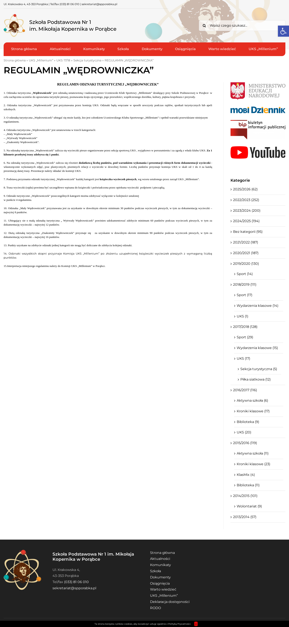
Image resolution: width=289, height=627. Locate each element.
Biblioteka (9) (248, 422)
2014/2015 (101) (245, 496)
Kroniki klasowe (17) (253, 411)
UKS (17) (243, 358)
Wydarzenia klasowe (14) (257, 306)
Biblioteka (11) (248, 485)
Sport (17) (244, 295)
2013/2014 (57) (244, 517)
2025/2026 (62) (245, 189)
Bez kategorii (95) (248, 232)
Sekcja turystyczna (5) (258, 369)
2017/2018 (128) (245, 327)
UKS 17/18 (63, 60)
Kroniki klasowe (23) (253, 464)
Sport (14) (245, 274)
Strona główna (15, 60)
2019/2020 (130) (246, 264)
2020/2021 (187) (245, 253)
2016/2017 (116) (245, 390)
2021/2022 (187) (245, 242)
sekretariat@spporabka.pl (99, 4)
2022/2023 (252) (246, 200)
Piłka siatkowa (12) (255, 379)
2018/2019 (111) (244, 284)
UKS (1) (242, 316)
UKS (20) (244, 432)
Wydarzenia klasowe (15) (257, 348)
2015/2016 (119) (245, 443)
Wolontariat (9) (249, 506)
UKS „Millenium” (41, 60)
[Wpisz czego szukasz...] (242, 25)
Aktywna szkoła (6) (252, 400)
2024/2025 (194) (246, 221)
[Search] (204, 25)
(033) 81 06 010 (69, 4)
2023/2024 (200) (246, 211)
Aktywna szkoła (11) (253, 453)
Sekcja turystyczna (87, 60)
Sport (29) (245, 337)
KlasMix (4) (246, 475)
